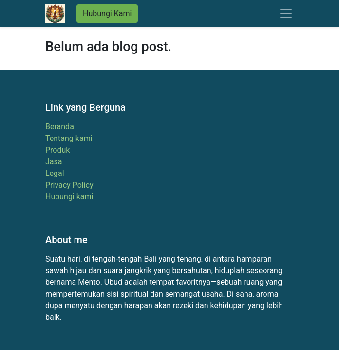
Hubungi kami (69, 196)
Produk (57, 150)
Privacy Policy (69, 185)
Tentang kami (69, 138)
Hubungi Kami (107, 13)
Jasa (53, 161)
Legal (54, 173)
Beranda (59, 126)
